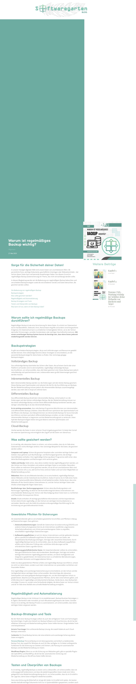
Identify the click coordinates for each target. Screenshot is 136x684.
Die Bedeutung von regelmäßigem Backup (26, 290)
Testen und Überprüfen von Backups (24, 304)
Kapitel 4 (112, 281)
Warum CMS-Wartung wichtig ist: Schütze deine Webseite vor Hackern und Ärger (116, 298)
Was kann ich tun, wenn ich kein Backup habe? (27, 307)
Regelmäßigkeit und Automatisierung (24, 298)
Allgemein (11, 249)
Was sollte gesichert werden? (21, 296)
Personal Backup (17, 641)
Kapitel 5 (112, 270)
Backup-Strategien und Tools (21, 301)
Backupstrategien (17, 293)
